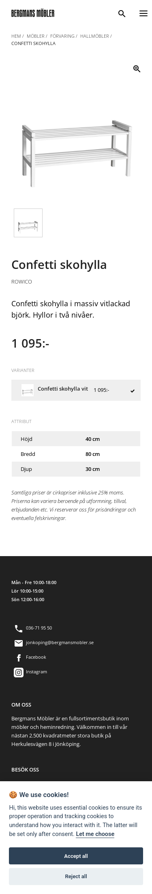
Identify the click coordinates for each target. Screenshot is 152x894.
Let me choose (95, 834)
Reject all (76, 877)
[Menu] (143, 12)
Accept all (76, 856)
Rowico (21, 281)
